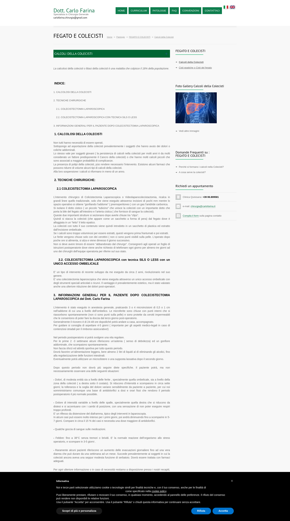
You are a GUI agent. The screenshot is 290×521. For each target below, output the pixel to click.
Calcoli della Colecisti (191, 62)
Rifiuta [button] (201, 510)
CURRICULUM (139, 10)
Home (109, 37)
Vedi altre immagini (189, 131)
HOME (121, 10)
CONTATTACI (212, 10)
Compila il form (191, 215)
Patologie (120, 37)
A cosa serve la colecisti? (192, 172)
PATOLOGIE (159, 10)
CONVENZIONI (190, 10)
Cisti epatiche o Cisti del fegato (195, 67)
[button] (232, 481)
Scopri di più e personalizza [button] (79, 510)
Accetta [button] (223, 510)
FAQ (174, 10)
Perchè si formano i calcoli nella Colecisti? (201, 166)
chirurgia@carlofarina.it (203, 206)
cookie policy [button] (159, 491)
